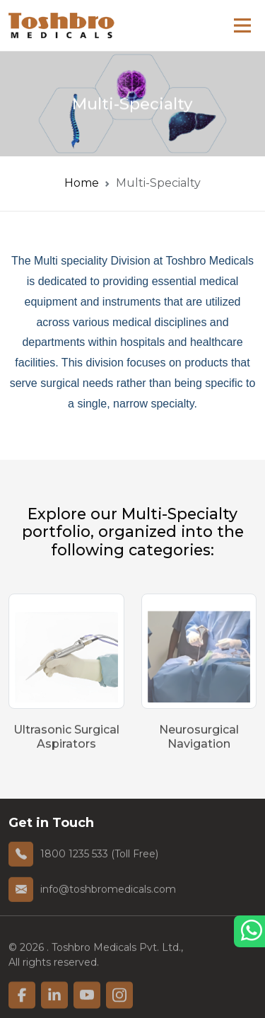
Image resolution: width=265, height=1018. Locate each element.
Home (81, 183)
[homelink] (61, 25)
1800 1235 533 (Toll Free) (99, 857)
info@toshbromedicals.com (108, 892)
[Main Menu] (242, 25)
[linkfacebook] (21, 1003)
